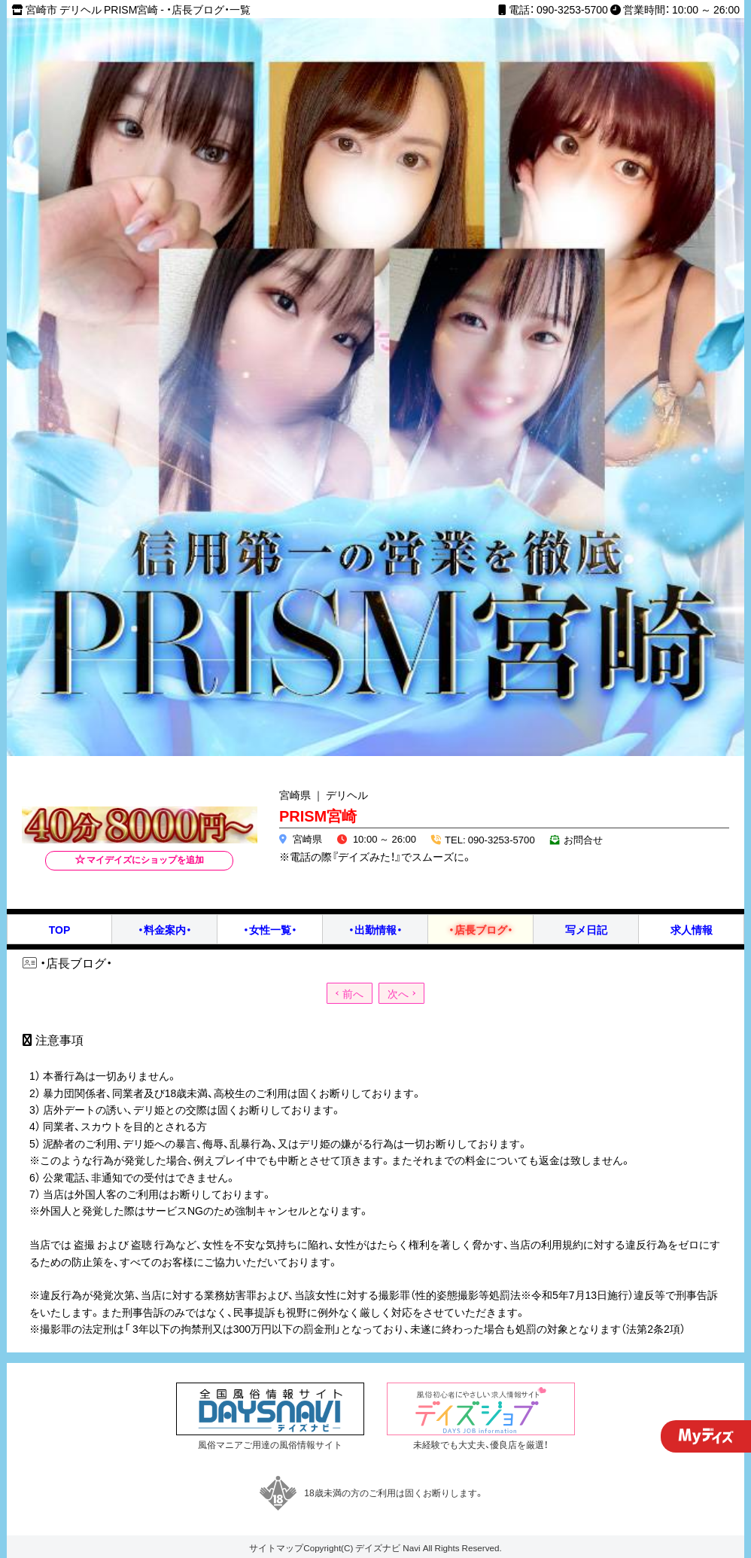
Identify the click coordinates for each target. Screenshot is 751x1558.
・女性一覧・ (270, 929)
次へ (398, 993)
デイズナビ (377, 1547)
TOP (60, 929)
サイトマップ (276, 1547)
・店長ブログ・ (480, 929)
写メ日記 (586, 929)
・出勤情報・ (375, 929)
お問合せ (582, 838)
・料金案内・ (165, 929)
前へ (352, 993)
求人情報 (691, 929)
